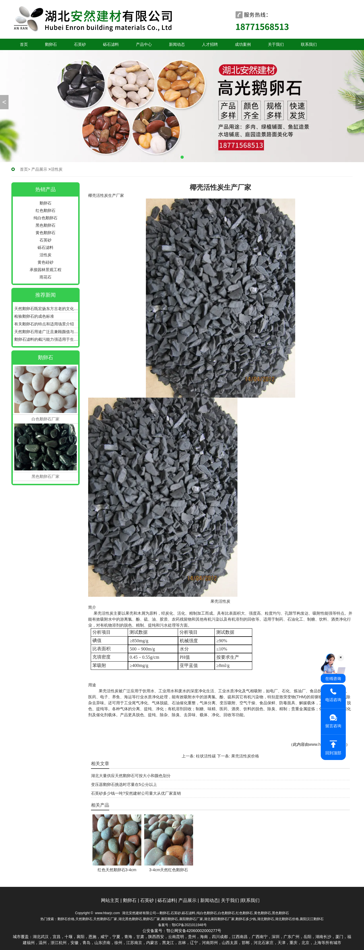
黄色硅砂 (45, 262)
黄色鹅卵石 (45, 232)
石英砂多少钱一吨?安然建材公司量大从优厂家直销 (136, 793)
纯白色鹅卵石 (45, 218)
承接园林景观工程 (45, 269)
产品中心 (144, 44)
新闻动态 (177, 44)
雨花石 (45, 277)
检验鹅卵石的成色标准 (34, 316)
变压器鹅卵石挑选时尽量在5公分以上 (124, 784)
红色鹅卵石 (45, 210)
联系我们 (309, 44)
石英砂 (80, 44)
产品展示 (39, 169)
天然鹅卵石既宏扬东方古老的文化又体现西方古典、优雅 (46, 308)
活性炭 (45, 255)
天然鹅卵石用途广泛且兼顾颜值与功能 (46, 331)
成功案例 (243, 44)
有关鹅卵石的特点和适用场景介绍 (44, 324)
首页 (24, 44)
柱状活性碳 (206, 756)
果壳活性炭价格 (245, 756)
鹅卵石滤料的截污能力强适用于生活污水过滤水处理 (46, 339)
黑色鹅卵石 (45, 225)
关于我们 (276, 44)
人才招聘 (210, 44)
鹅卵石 (51, 44)
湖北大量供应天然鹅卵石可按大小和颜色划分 (131, 775)
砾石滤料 (111, 44)
